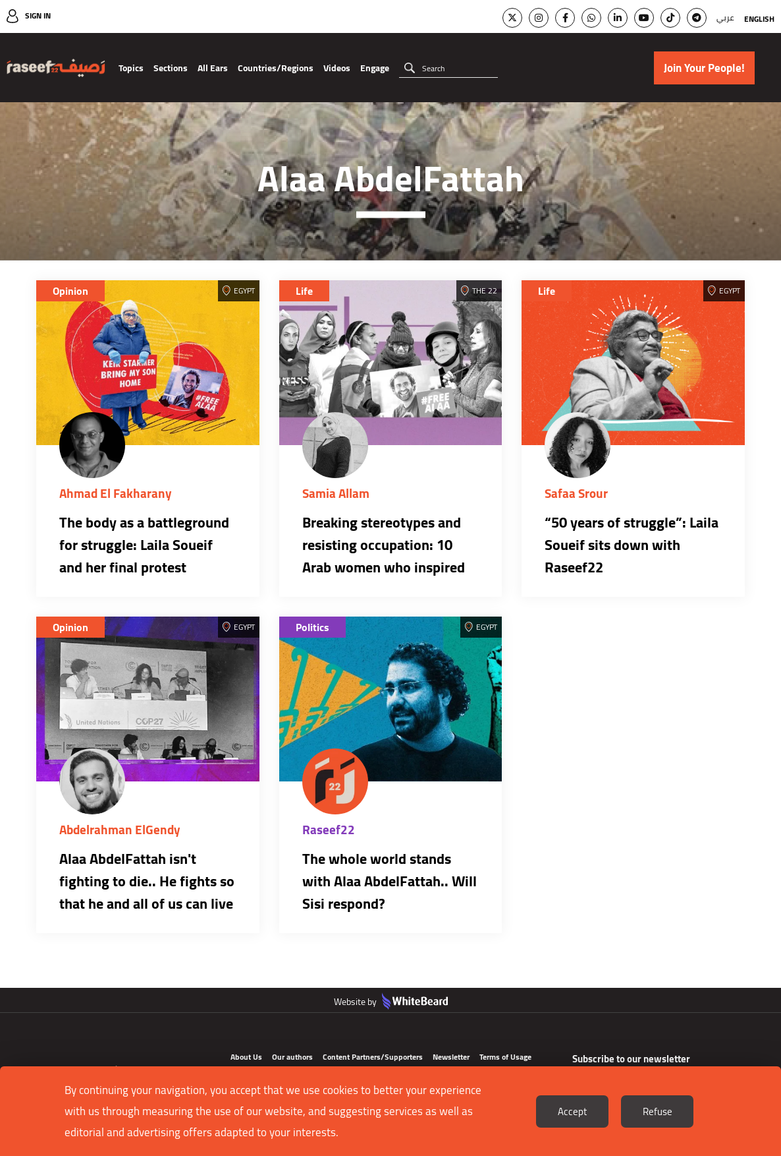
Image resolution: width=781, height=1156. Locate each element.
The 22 (484, 290)
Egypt (244, 290)
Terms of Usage (505, 1056)
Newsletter (451, 1056)
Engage (374, 67)
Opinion (70, 291)
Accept (572, 1111)
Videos (336, 67)
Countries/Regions (275, 67)
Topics (131, 67)
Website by (391, 1001)
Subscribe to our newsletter (631, 1058)
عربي (725, 17)
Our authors (292, 1056)
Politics (312, 627)
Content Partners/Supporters (373, 1056)
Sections (170, 67)
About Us (246, 1056)
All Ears (213, 67)
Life (304, 291)
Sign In (38, 15)
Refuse (657, 1111)
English (759, 18)
